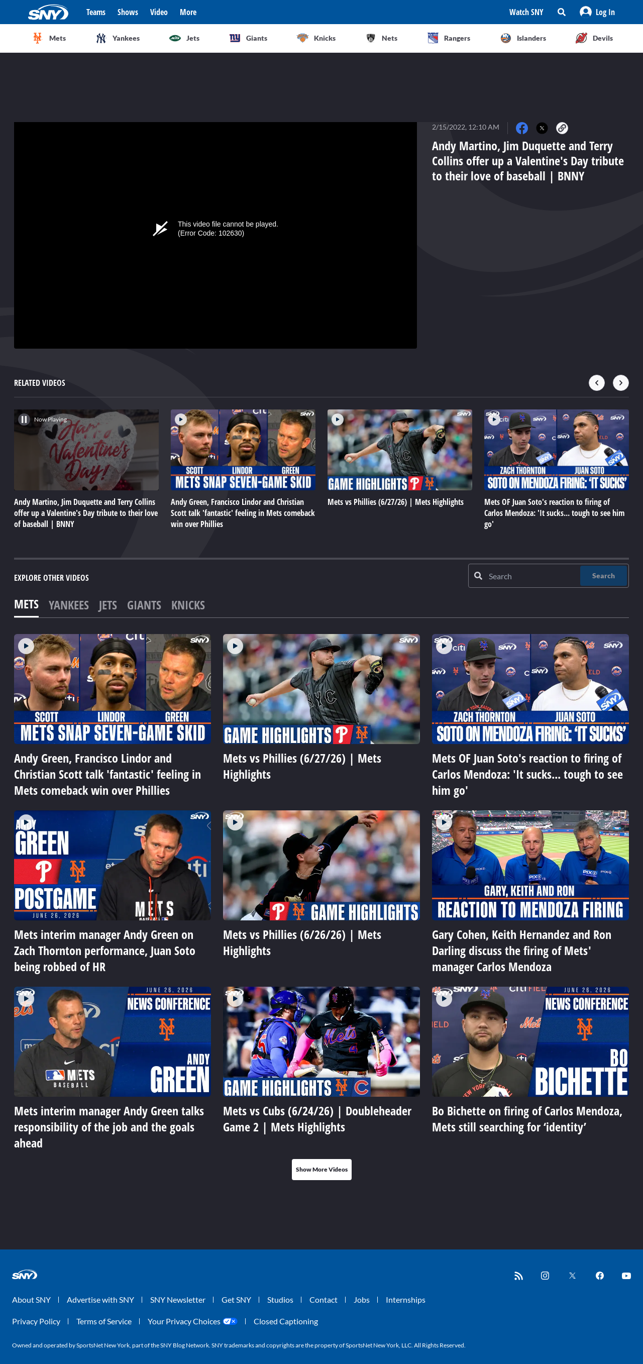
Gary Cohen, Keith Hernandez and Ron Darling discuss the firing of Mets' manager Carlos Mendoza (521, 950)
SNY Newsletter (177, 1299)
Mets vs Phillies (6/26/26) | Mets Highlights (302, 942)
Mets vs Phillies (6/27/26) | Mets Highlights (302, 766)
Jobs (362, 1299)
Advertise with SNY (100, 1299)
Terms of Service (104, 1321)
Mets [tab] (26, 603)
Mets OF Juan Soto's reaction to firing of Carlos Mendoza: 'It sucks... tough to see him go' (527, 774)
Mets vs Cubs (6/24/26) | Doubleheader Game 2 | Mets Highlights (317, 1118)
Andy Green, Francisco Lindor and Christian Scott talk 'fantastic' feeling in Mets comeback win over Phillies (107, 774)
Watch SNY (526, 12)
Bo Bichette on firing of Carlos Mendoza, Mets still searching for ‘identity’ (527, 1118)
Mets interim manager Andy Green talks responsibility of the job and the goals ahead (109, 1126)
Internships (405, 1299)
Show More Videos (322, 1169)
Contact (323, 1299)
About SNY (31, 1299)
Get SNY (236, 1299)
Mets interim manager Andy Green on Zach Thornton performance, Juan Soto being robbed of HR (104, 950)
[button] (597, 12)
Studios (280, 1299)
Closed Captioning (286, 1321)
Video (159, 12)
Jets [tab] (108, 604)
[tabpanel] (321, 907)
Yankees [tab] (69, 604)
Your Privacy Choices (184, 1321)
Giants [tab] (144, 604)
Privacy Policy (36, 1321)
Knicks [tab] (188, 604)
